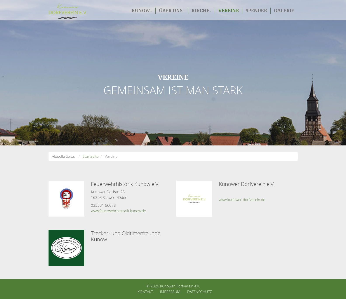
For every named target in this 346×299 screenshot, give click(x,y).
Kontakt (145, 292)
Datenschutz (199, 292)
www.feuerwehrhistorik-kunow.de (118, 210)
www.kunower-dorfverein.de (242, 199)
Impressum (170, 292)
